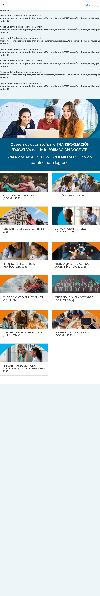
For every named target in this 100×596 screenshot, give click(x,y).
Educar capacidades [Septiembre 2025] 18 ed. (23, 299)
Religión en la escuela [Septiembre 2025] (23, 230)
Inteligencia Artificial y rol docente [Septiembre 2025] (72, 265)
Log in (93, 5)
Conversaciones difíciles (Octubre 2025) (70, 230)
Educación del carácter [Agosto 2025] (18, 197)
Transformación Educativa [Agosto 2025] (72, 334)
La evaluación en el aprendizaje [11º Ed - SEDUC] (22, 334)
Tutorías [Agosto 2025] (70, 195)
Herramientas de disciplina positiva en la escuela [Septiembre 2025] (24, 368)
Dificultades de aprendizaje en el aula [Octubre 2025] (23, 265)
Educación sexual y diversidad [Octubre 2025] (74, 299)
